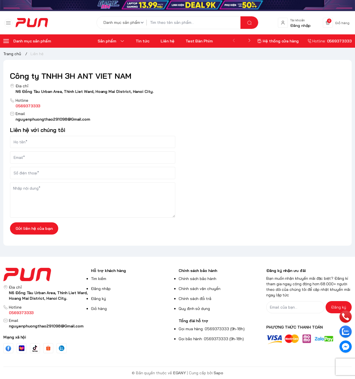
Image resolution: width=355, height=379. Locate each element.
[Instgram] (48, 348)
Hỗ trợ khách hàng (108, 270)
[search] (249, 22)
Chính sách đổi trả (195, 298)
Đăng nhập (101, 288)
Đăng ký (98, 298)
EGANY (179, 372)
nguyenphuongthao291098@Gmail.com (53, 119)
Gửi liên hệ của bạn (34, 228)
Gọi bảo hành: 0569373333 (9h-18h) (211, 338)
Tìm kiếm (98, 278)
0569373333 (28, 105)
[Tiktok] (35, 348)
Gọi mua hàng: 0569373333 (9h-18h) (212, 328)
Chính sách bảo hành (198, 270)
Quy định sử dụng (194, 308)
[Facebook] (8, 348)
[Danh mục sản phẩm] (124, 23)
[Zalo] (61, 348)
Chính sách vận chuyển (199, 288)
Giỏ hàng (99, 308)
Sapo (218, 372)
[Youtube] (21, 348)
